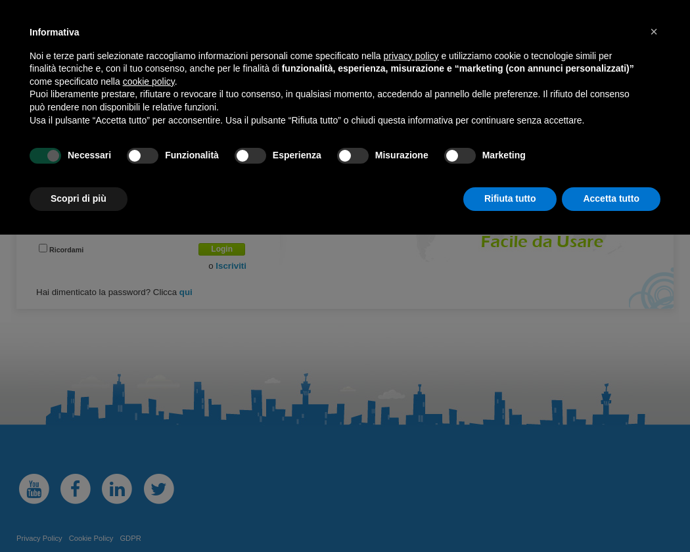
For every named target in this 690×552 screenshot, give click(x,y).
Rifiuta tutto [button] (510, 198)
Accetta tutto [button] (611, 198)
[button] (653, 31)
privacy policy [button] (411, 56)
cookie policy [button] (149, 81)
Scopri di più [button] (78, 198)
